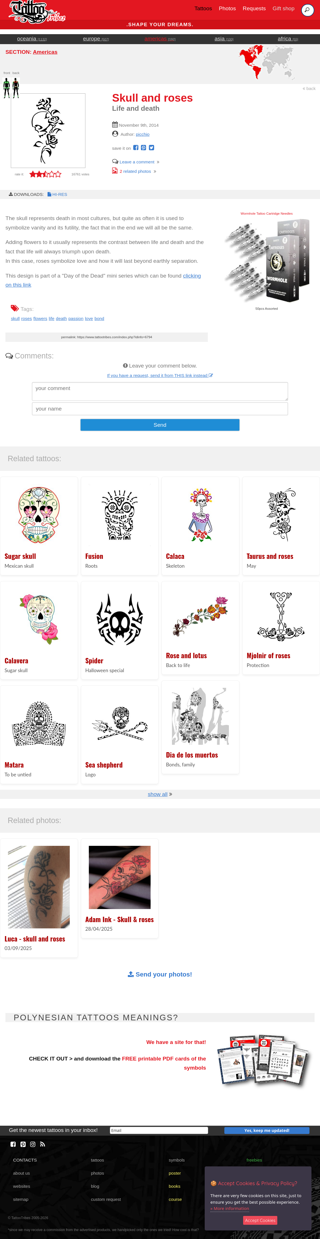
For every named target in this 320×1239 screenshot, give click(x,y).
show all (157, 794)
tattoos (97, 1160)
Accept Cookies (260, 1220)
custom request (106, 1199)
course (175, 1199)
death (61, 318)
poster (175, 1173)
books (174, 1186)
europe (96, 39)
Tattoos (203, 8)
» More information (229, 1208)
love (89, 318)
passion (75, 318)
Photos (227, 8)
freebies (254, 1160)
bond (99, 318)
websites (21, 1186)
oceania (32, 39)
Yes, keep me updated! (267, 1130)
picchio (142, 134)
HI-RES (56, 194)
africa (288, 39)
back (309, 88)
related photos (131, 171)
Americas (45, 52)
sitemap (20, 1199)
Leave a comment (133, 161)
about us (21, 1173)
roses (26, 318)
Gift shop (284, 8)
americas (160, 39)
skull (15, 318)
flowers (40, 318)
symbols (177, 1160)
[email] (159, 1130)
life (51, 318)
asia (224, 39)
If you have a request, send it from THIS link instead (160, 375)
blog (95, 1186)
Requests (254, 8)
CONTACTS (25, 1160)
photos (97, 1173)
